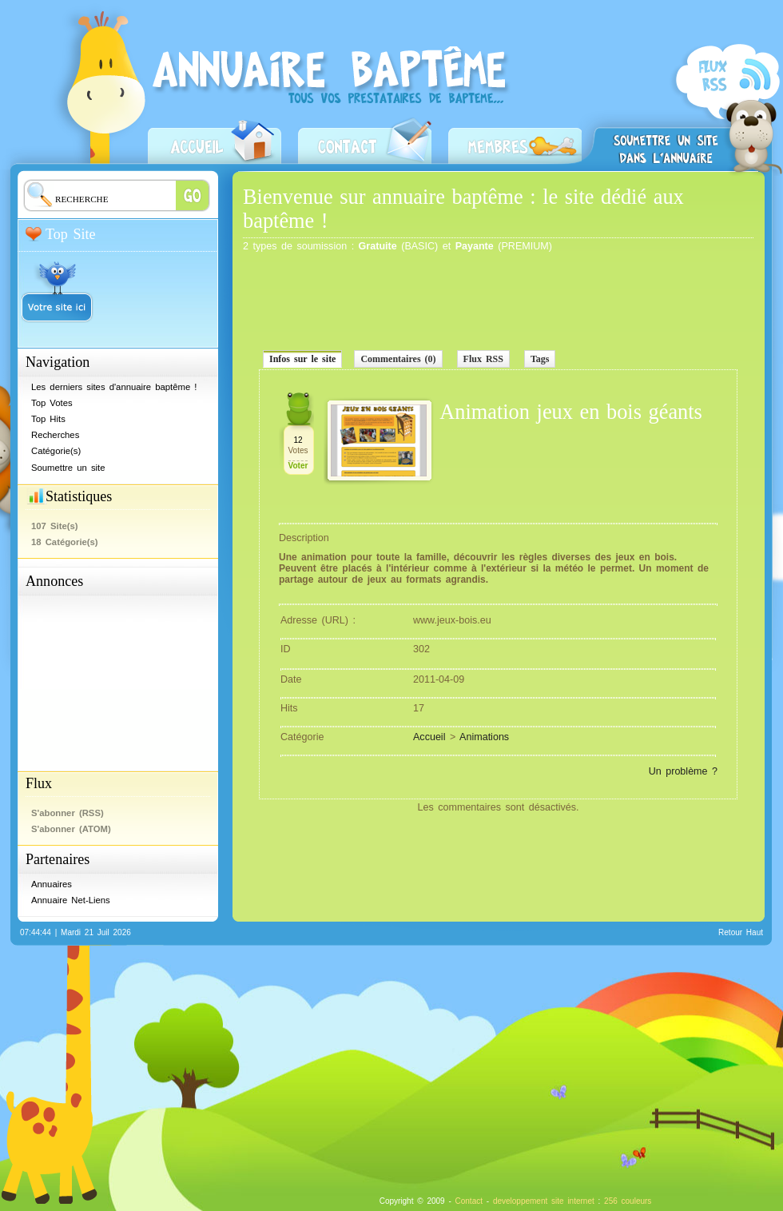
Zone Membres (515, 139)
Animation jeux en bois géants (570, 412)
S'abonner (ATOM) (71, 829)
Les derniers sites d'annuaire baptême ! (114, 387)
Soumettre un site (665, 138)
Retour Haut (740, 932)
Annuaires (51, 884)
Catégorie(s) (56, 451)
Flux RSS (483, 358)
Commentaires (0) (397, 358)
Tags (540, 358)
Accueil (214, 139)
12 (297, 440)
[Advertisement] (105, 678)
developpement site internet (543, 1201)
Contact (364, 139)
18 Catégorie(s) (64, 542)
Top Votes (52, 403)
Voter (298, 465)
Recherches (55, 435)
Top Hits (48, 419)
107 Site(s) (54, 526)
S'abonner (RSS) (726, 109)
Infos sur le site (302, 358)
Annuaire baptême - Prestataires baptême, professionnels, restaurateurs (335, 101)
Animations (484, 737)
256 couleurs (627, 1201)
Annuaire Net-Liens (70, 900)
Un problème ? (683, 771)
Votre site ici (57, 285)
